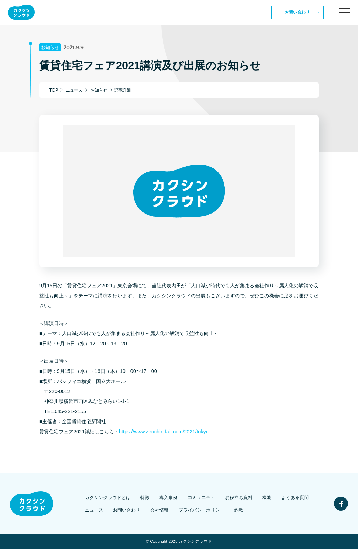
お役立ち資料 (238, 497)
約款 (238, 510)
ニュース (94, 510)
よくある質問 (295, 497)
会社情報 (159, 510)
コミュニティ (201, 497)
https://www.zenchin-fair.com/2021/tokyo (164, 431)
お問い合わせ (297, 12)
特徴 (144, 497)
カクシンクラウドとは (107, 497)
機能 (266, 497)
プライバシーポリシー (201, 510)
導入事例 (168, 497)
